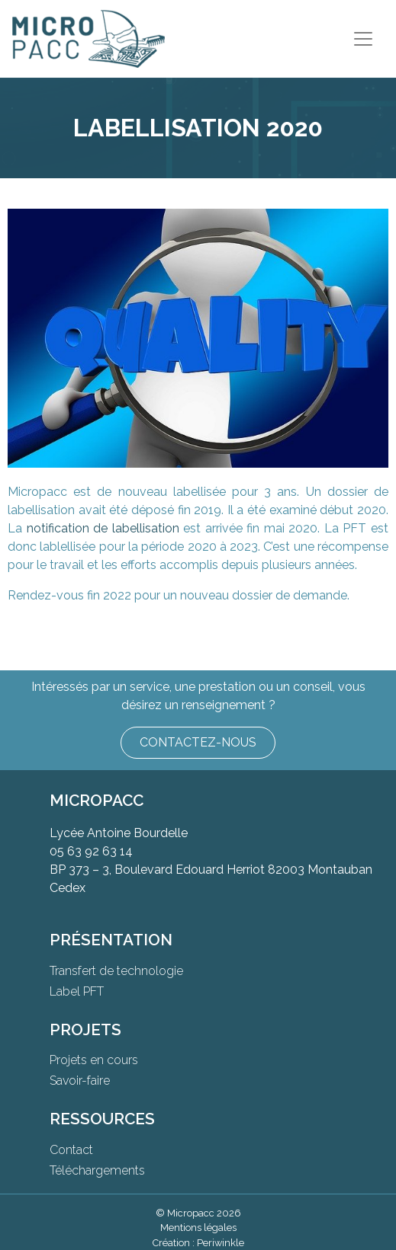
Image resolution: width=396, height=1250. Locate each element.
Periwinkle (220, 1242)
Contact (71, 1150)
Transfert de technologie (116, 971)
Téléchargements (97, 1170)
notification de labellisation (103, 528)
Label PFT (77, 991)
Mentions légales (198, 1227)
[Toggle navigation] (363, 38)
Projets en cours (94, 1060)
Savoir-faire (80, 1080)
